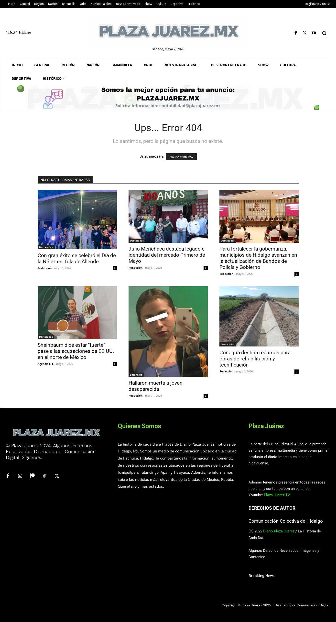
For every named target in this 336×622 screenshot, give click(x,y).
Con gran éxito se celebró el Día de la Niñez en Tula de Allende (77, 259)
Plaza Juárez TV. (277, 495)
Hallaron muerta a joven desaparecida (156, 386)
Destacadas (46, 247)
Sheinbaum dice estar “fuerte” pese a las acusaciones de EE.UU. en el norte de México (76, 351)
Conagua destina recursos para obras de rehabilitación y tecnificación (255, 359)
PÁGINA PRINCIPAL (181, 156)
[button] (324, 33)
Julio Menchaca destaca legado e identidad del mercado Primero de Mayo (167, 255)
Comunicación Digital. (313, 605)
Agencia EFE (46, 364)
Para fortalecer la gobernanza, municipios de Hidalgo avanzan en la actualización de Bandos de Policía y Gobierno (258, 258)
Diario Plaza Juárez (278, 531)
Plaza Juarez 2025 (256, 605)
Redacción (45, 268)
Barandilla (136, 374)
